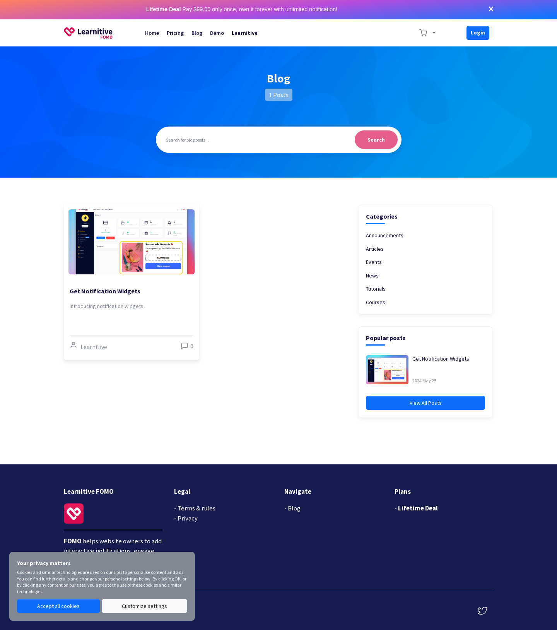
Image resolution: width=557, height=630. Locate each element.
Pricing (175, 32)
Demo (217, 32)
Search (376, 139)
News (372, 275)
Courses (375, 302)
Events (374, 262)
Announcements (384, 235)
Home (152, 32)
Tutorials (376, 288)
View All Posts (426, 402)
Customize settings (144, 606)
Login (478, 32)
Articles (375, 248)
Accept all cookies (58, 606)
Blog (196, 32)
